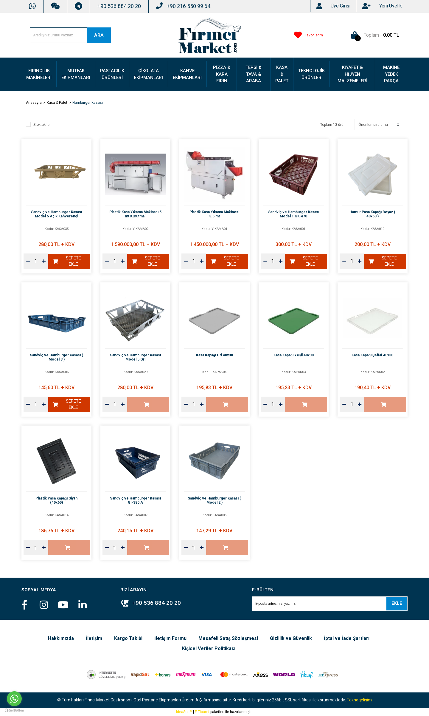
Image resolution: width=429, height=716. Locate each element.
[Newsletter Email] (330, 603)
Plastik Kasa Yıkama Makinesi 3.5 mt (214, 214)
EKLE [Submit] (396, 603)
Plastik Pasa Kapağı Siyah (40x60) (56, 500)
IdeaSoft (184, 711)
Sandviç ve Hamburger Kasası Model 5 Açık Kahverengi (56, 214)
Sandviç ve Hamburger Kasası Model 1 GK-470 (293, 214)
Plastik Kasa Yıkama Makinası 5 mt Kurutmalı (135, 214)
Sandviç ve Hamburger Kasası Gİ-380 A (135, 500)
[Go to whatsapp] (14, 698)
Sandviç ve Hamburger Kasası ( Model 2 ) (214, 500)
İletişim (94, 638)
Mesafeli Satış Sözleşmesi (228, 638)
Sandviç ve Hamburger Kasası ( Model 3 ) (56, 357)
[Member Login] (340, 6)
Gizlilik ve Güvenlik (291, 638)
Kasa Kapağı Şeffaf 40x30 (372, 355)
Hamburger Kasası (87, 102)
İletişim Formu (170, 638)
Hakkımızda (61, 638)
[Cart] (374, 35)
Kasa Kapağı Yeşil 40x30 (293, 355)
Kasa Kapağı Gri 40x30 (214, 355)
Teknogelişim (359, 700)
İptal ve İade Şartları (346, 638)
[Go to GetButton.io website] (14, 710)
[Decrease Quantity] (28, 261)
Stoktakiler (42, 125)
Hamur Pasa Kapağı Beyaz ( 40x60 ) (372, 214)
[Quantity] (35, 261)
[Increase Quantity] (43, 261)
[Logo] (209, 35)
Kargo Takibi (128, 638)
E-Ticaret (202, 712)
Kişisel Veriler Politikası (208, 648)
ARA (99, 35)
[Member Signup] (391, 6)
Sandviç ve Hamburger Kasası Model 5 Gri (135, 357)
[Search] (70, 35)
